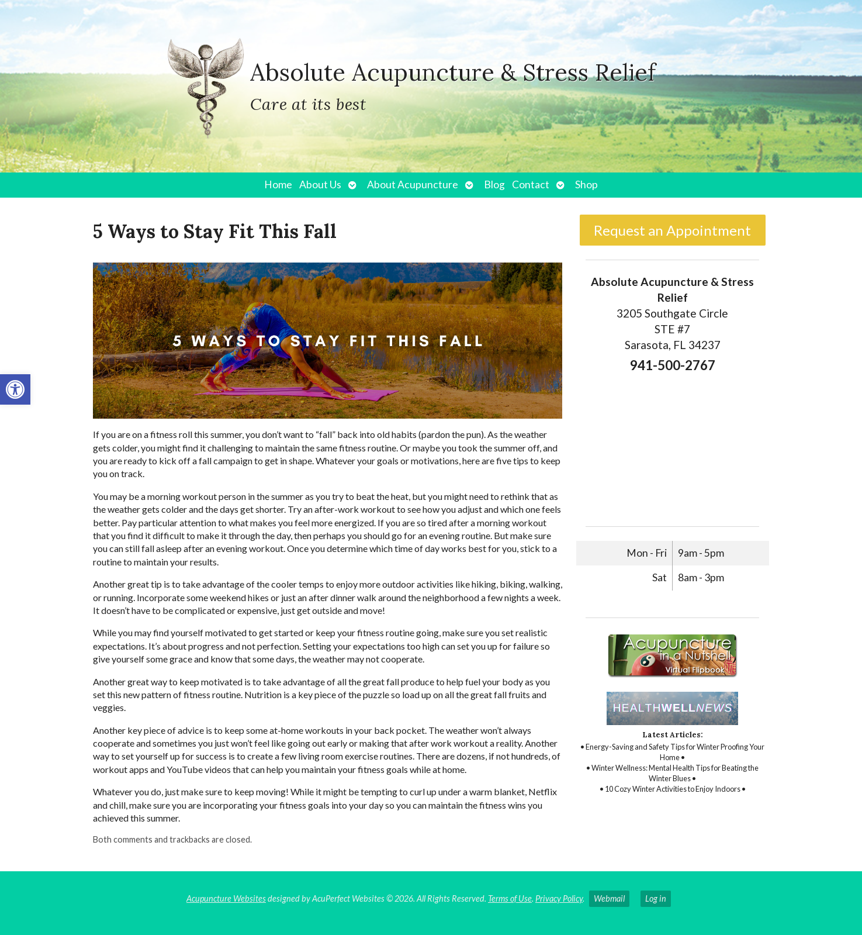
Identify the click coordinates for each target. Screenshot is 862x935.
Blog (494, 184)
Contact (530, 184)
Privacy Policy (559, 898)
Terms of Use (510, 898)
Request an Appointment (672, 230)
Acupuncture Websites (226, 898)
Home (278, 184)
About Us (320, 184)
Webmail (609, 898)
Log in (655, 898)
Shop (586, 184)
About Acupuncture (412, 184)
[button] (15, 389)
